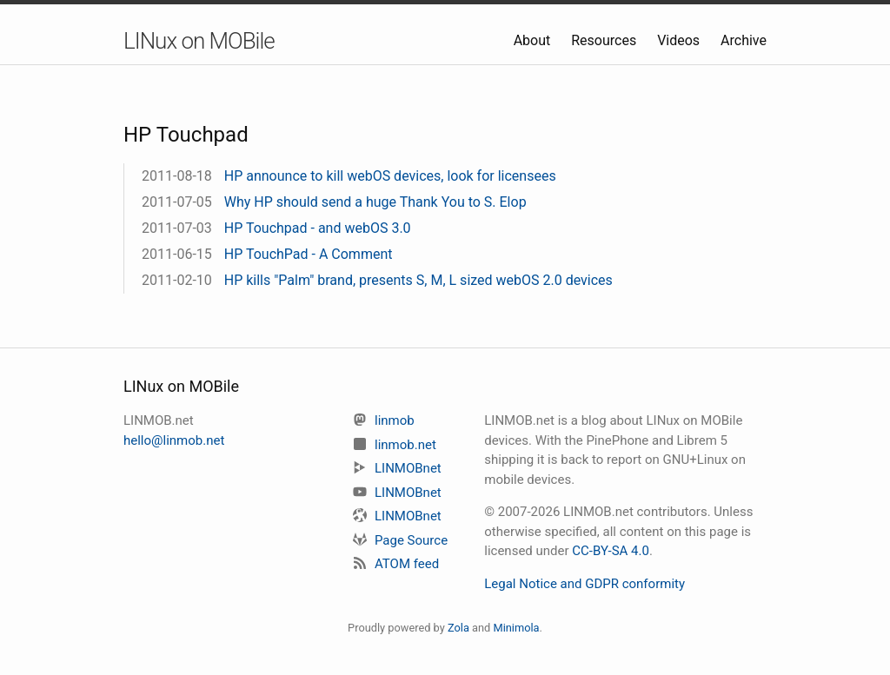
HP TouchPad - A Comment (308, 254)
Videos (680, 40)
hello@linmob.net (173, 440)
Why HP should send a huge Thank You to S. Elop (375, 202)
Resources (605, 40)
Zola (458, 627)
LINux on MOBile (199, 41)
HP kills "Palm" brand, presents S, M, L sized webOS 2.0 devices (418, 280)
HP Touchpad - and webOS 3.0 (317, 228)
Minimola (516, 627)
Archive (744, 40)
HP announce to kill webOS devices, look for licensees (390, 176)
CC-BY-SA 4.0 (610, 551)
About (534, 40)
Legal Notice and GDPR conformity (584, 584)
